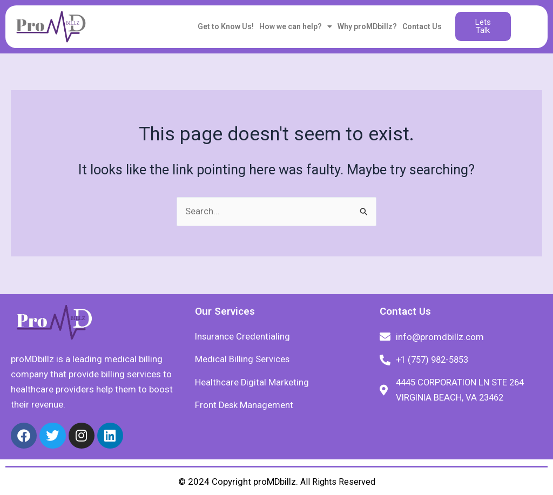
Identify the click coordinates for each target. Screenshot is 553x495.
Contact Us (422, 26)
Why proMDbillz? (367, 26)
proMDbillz (274, 481)
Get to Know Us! (226, 26)
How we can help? (295, 26)
